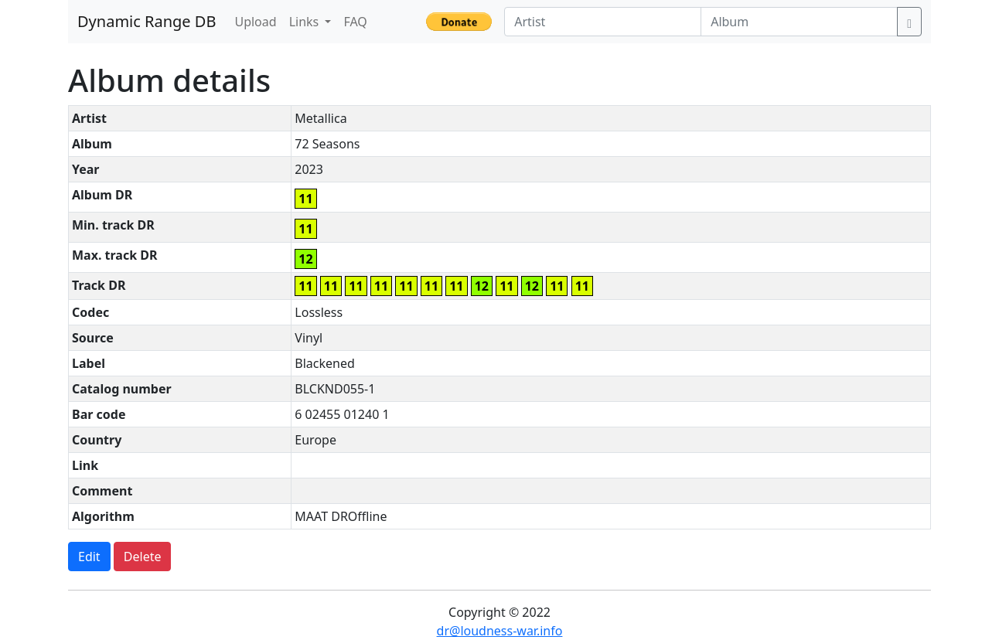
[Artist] (602, 21)
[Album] (799, 21)
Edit (89, 556)
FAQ (355, 21)
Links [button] (305, 21)
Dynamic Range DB (146, 21)
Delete (143, 556)
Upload (255, 21)
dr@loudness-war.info (500, 630)
